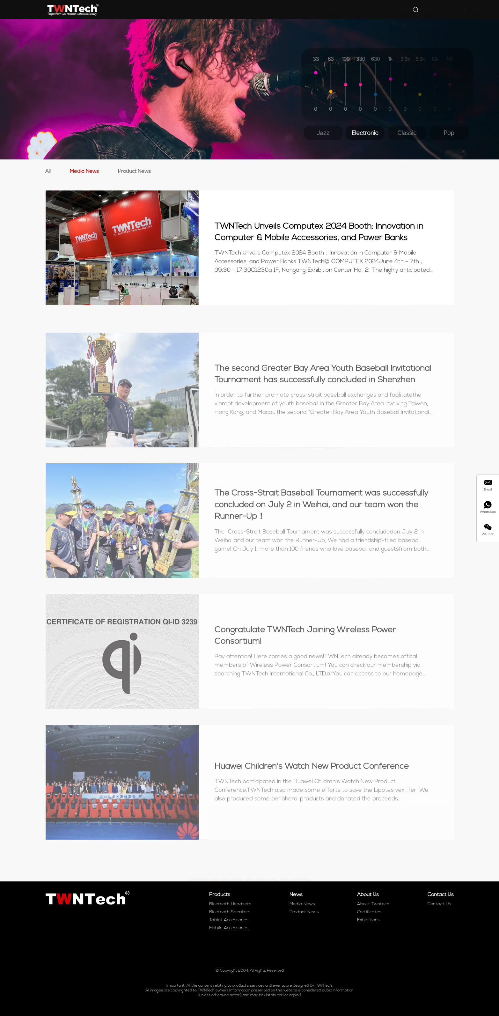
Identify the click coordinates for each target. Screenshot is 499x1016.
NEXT (301, 874)
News (274, 9)
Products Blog (385, 9)
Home (211, 9)
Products (243, 9)
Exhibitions (368, 920)
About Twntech (373, 904)
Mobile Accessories (228, 928)
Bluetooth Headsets (230, 904)
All (46, 171)
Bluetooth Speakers (229, 912)
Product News (132, 171)
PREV (198, 874)
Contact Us (343, 9)
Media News (82, 171)
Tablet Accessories (228, 920)
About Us (306, 9)
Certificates (369, 912)
